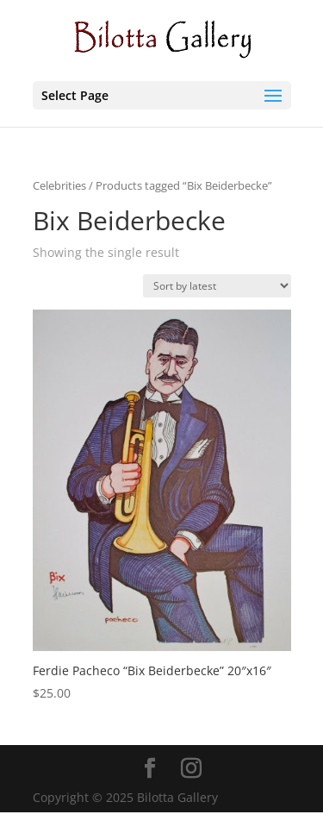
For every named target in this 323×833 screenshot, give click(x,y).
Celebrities (59, 185)
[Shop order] (217, 286)
